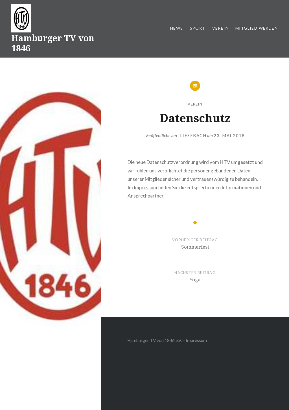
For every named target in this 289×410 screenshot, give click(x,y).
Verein (220, 28)
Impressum (145, 187)
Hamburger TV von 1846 (52, 43)
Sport (197, 28)
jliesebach (192, 135)
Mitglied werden (256, 28)
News (176, 28)
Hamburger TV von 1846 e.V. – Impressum (167, 340)
